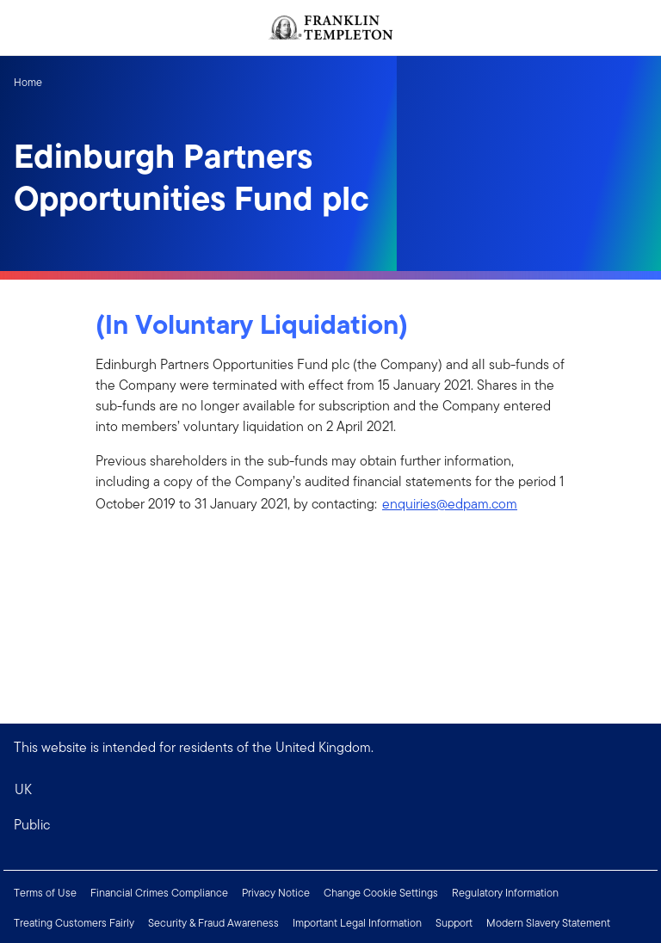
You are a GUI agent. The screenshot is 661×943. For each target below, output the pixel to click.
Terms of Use (45, 892)
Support (454, 923)
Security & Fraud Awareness (213, 923)
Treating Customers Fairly (74, 923)
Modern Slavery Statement (548, 923)
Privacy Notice (276, 892)
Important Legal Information (357, 923)
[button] (330, 825)
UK (23, 789)
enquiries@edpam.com (449, 504)
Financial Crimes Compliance (159, 892)
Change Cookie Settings (381, 892)
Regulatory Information (505, 892)
